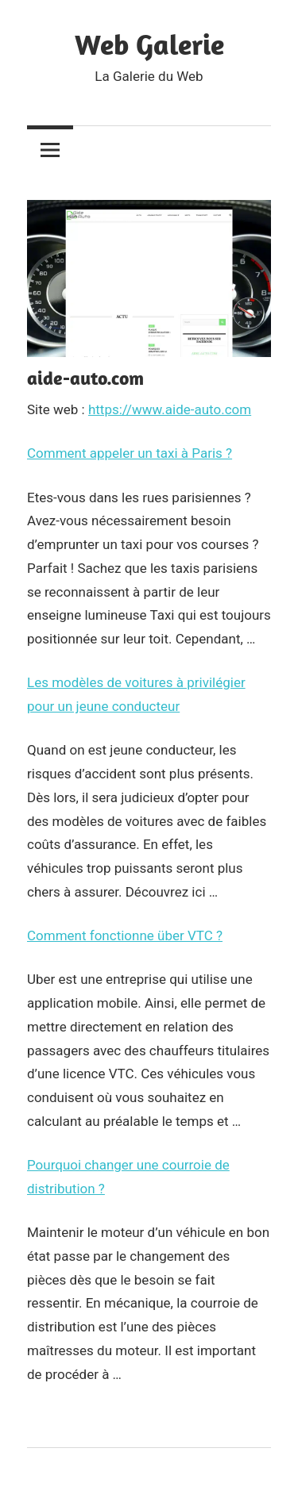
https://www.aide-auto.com (169, 409)
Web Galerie (149, 44)
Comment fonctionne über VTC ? (125, 935)
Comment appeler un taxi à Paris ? (129, 453)
